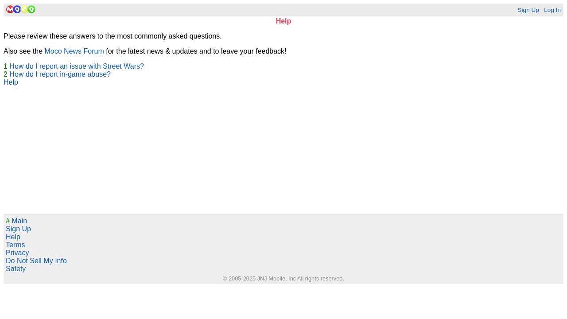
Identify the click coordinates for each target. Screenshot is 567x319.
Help (11, 82)
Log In (552, 10)
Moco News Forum (74, 51)
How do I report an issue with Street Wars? (76, 66)
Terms (15, 245)
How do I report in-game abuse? (60, 74)
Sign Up (528, 10)
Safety (16, 268)
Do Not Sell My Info (36, 261)
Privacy (17, 253)
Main (16, 221)
